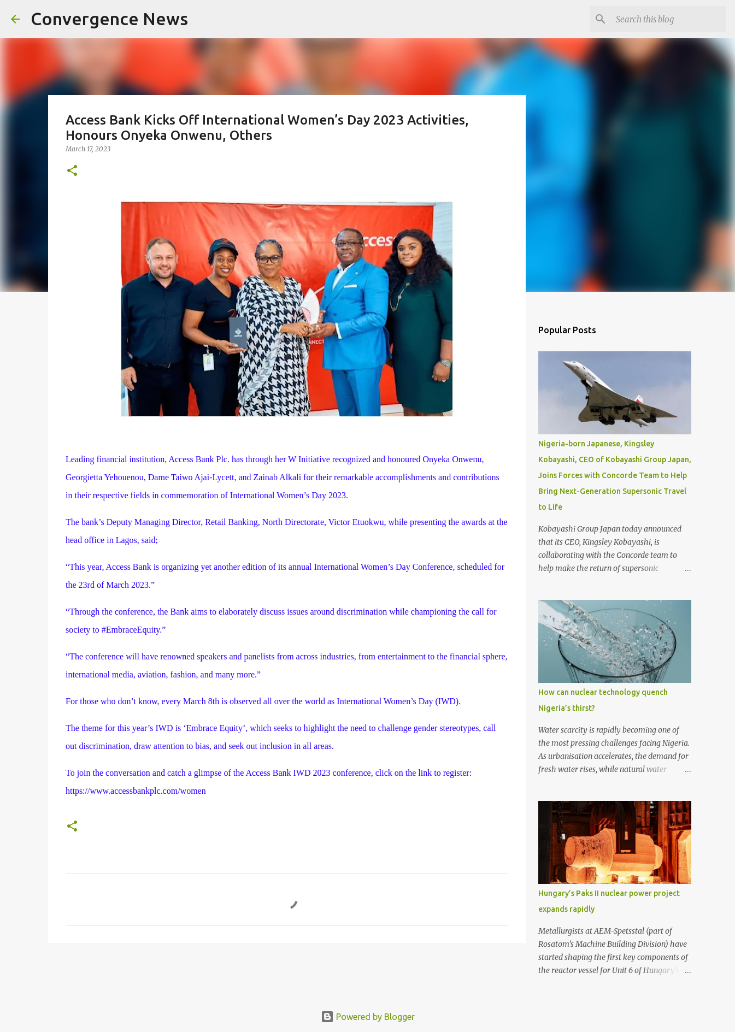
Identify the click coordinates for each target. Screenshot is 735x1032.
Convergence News (109, 18)
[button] (72, 171)
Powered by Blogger (368, 1017)
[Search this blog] (668, 19)
